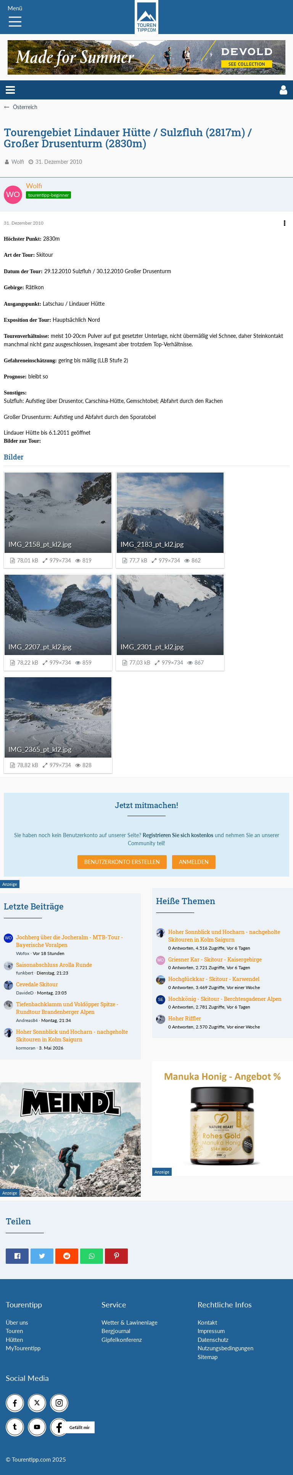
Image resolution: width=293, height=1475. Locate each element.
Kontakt (207, 1322)
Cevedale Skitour (37, 984)
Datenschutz (213, 1339)
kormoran (25, 1048)
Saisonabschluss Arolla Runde (54, 964)
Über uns (17, 1322)
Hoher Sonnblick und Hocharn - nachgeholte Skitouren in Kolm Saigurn (72, 1035)
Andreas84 (27, 1020)
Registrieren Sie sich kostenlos (178, 835)
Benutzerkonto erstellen (122, 862)
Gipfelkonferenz (121, 1339)
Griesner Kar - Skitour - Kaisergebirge (215, 959)
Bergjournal (115, 1330)
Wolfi (17, 161)
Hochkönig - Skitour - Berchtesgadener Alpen (225, 998)
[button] (10, 90)
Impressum (211, 1330)
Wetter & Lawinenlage (129, 1322)
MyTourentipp (23, 1348)
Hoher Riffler (184, 1018)
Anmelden (194, 862)
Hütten (14, 1339)
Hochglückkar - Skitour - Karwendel (213, 979)
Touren (14, 1330)
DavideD (25, 993)
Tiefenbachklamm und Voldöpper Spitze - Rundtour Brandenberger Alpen (67, 1008)
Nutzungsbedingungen (225, 1348)
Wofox (22, 953)
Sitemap (207, 1356)
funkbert (24, 973)
